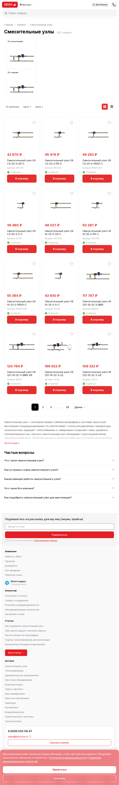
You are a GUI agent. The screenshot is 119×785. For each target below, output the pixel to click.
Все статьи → (16, 652)
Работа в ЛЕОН (13, 556)
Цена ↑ (27, 106)
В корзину (21, 178)
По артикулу (12, 106)
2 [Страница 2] (43, 407)
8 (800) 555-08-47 (20, 731)
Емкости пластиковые (17, 698)
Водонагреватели (14, 712)
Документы (11, 565)
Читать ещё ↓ (12, 443)
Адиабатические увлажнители (22, 675)
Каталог (21, 24)
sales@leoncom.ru (18, 736)
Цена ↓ (39, 106)
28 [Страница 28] (67, 407)
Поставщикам (12, 570)
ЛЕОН (10, 4)
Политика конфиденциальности (22, 605)
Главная (8, 24)
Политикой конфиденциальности (67, 757)
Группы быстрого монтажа (19, 716)
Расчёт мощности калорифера (21, 635)
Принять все (59, 769)
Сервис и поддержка (16, 600)
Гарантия (10, 561)
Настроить (59, 778)
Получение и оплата (16, 595)
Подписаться (59, 534)
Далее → (79, 407)
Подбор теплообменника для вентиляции (27, 639)
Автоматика (11, 707)
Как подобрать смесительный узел (24, 626)
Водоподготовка (14, 684)
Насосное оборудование (18, 680)
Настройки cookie (14, 614)
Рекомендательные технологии (22, 609)
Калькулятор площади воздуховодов (25, 644)
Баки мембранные (15, 693)
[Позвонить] (114, 5)
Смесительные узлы (16, 666)
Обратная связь (13, 575)
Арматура (10, 703)
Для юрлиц (100, 4)
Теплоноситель (13, 721)
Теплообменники (14, 670)
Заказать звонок (59, 742)
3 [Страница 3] (51, 407)
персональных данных (45, 540)
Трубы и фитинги (14, 689)
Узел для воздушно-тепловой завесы (25, 630)
